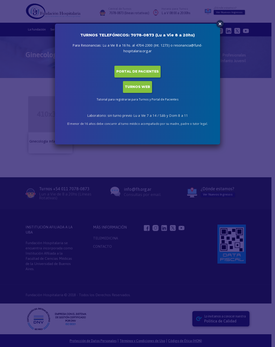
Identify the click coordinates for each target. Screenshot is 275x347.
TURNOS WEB (137, 87)
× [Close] (220, 24)
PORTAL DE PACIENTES (137, 71)
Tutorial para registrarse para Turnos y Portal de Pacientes (137, 99)
